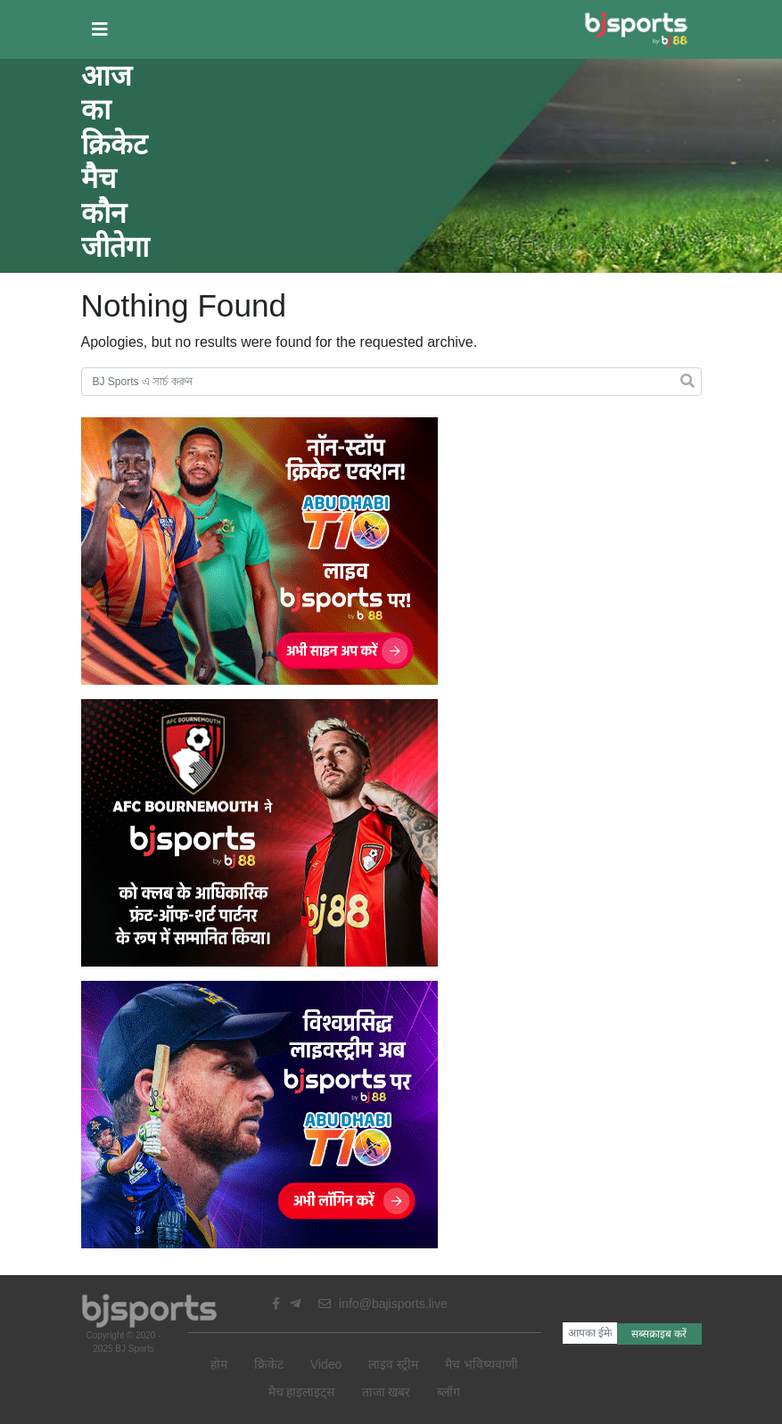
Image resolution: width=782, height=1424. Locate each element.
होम (218, 1364)
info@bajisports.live (383, 1303)
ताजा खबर (386, 1392)
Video (326, 1364)
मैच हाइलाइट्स (301, 1392)
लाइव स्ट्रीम (393, 1364)
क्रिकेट (269, 1364)
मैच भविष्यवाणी (481, 1364)
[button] (100, 29)
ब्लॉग (448, 1392)
